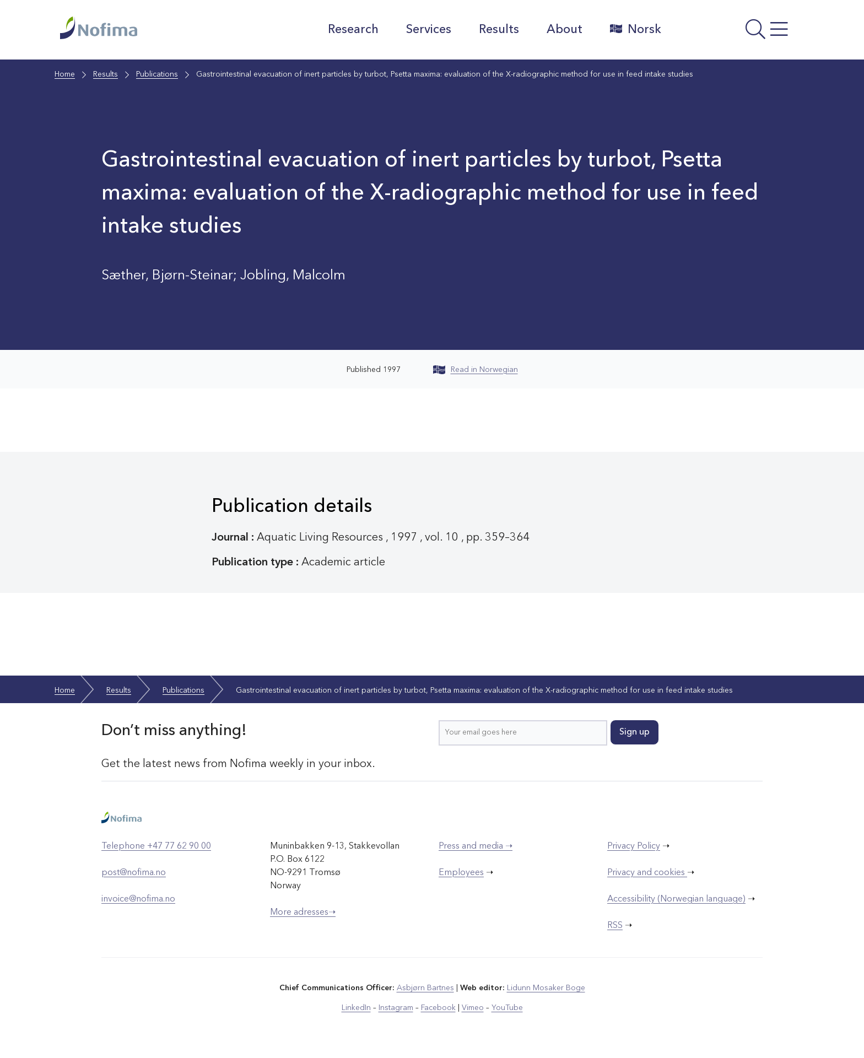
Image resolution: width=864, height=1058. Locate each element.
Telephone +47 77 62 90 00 (156, 846)
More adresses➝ (303, 912)
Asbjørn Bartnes (425, 988)
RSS (615, 925)
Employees (461, 872)
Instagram (396, 1008)
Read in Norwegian (475, 370)
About (564, 30)
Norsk (635, 29)
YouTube (507, 1008)
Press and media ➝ (475, 846)
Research (353, 30)
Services (428, 30)
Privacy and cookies (647, 872)
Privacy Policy (633, 846)
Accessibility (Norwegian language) (676, 899)
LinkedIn (356, 1008)
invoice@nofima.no (138, 899)
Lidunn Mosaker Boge (546, 988)
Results (499, 30)
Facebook (438, 1008)
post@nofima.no (133, 872)
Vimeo (473, 1008)
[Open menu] (738, 33)
